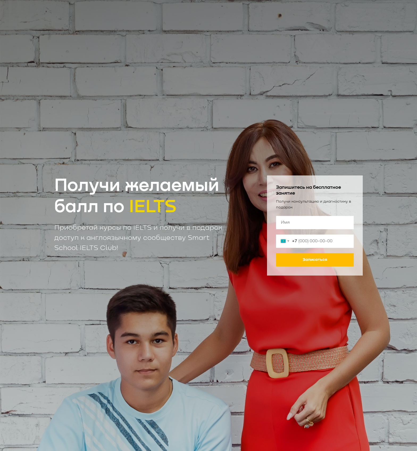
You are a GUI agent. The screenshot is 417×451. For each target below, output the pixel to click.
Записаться (315, 259)
